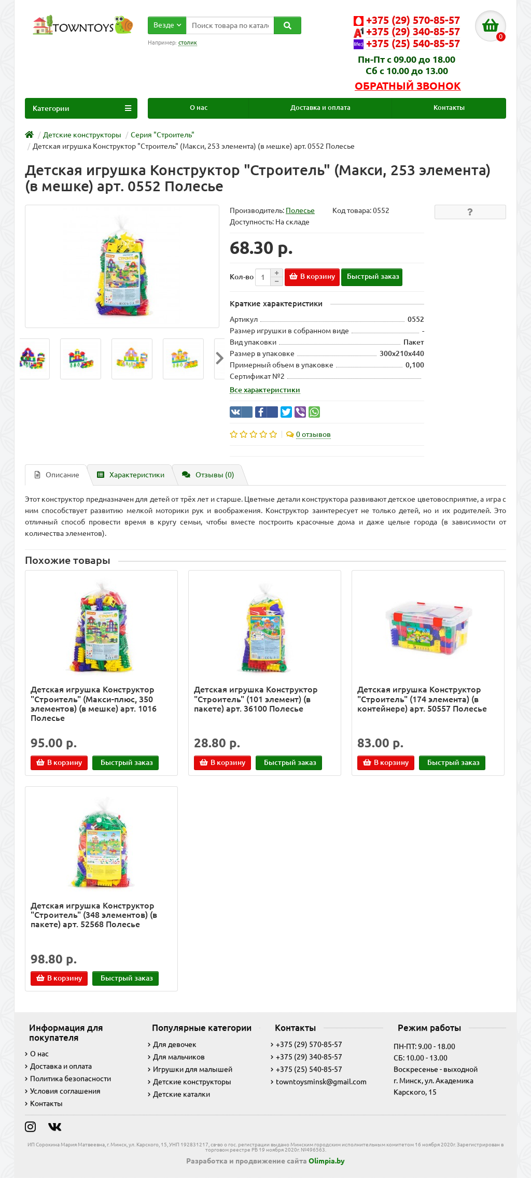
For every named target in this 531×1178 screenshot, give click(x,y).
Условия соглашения (63, 1091)
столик (187, 42)
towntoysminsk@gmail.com (319, 1081)
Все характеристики (265, 390)
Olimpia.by (327, 1161)
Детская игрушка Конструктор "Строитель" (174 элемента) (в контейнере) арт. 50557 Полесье (422, 699)
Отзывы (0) (208, 475)
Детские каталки (179, 1094)
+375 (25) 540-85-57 (306, 1069)
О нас (198, 107)
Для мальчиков (176, 1057)
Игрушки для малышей (190, 1069)
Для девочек (172, 1044)
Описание (57, 475)
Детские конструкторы (189, 1081)
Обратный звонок (408, 86)
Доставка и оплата (320, 107)
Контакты (449, 107)
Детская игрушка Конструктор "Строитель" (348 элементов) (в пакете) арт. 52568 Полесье (94, 915)
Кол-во (242, 277)
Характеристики (130, 475)
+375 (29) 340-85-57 (306, 1057)
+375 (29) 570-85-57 (306, 1044)
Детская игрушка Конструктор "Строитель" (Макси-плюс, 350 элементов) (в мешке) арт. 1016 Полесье (94, 703)
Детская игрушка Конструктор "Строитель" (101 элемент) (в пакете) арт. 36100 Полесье (256, 699)
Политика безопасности (68, 1078)
